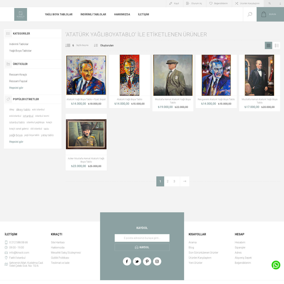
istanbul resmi (42, 116)
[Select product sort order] (111, 45)
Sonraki (184, 181)
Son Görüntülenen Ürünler (203, 252)
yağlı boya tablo (31, 135)
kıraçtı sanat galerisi (19, 128)
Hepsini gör (16, 87)
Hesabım (240, 242)
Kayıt (176, 3)
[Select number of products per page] (70, 45)
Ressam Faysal (18, 81)
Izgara (268, 45)
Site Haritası (58, 242)
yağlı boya (15, 135)
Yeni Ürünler (195, 262)
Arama (193, 242)
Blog (191, 247)
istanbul (28, 116)
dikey (11, 109)
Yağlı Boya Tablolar (20, 50)
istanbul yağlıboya (35, 122)
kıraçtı (49, 122)
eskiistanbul (15, 116)
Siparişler (240, 247)
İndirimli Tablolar (18, 44)
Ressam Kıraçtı (18, 74)
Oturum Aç (196, 3)
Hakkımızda (57, 247)
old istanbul (36, 128)
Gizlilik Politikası (60, 257)
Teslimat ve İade (60, 262)
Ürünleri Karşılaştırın (250, 3)
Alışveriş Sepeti (243, 257)
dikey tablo (23, 109)
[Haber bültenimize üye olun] (142, 238)
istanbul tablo (17, 122)
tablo (46, 128)
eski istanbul (38, 109)
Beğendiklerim (243, 262)
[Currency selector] (274, 3)
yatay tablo (47, 135)
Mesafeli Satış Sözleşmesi (66, 252)
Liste (276, 45)
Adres (238, 252)
